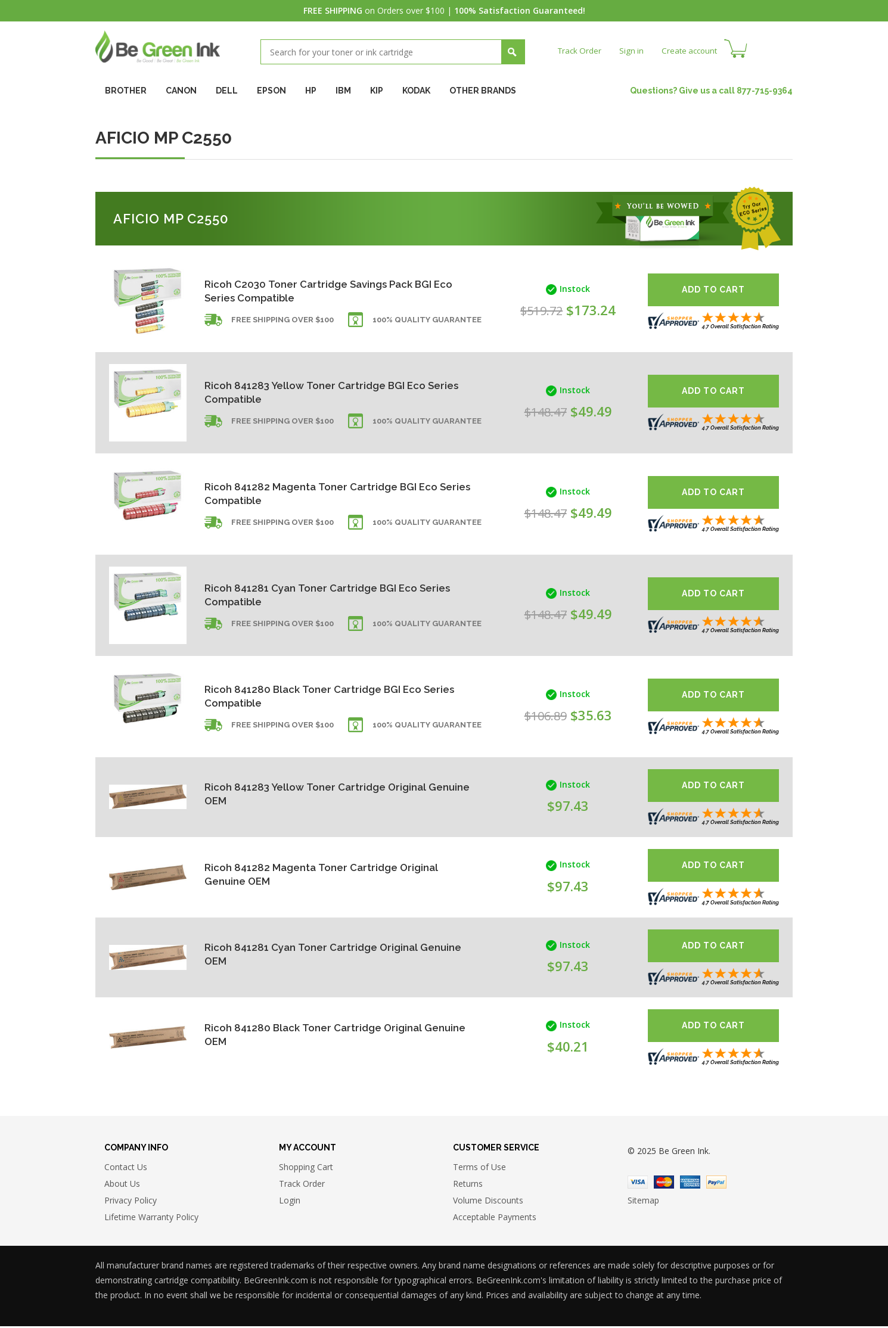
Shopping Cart (306, 1168)
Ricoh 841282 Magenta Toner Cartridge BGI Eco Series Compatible (326, 493)
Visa (638, 1183)
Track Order (581, 50)
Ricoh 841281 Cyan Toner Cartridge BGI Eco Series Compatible (316, 594)
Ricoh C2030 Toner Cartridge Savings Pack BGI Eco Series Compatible (324, 290)
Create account (694, 50)
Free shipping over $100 (282, 323)
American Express (690, 1183)
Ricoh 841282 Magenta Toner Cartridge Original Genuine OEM (326, 873)
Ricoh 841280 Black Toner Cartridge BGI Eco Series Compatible (318, 695)
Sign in (634, 50)
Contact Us (125, 1168)
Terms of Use (479, 1168)
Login (289, 1201)
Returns (468, 1184)
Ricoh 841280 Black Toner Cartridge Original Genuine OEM (317, 1034)
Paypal (716, 1183)
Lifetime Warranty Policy (151, 1218)
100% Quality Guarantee (427, 323)
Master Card (664, 1183)
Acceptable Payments (494, 1218)
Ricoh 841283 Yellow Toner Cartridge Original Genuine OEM (320, 793)
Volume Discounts (488, 1201)
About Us (122, 1184)
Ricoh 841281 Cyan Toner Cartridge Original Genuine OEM (316, 954)
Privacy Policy (130, 1201)
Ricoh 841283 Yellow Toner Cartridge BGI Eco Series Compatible (320, 391)
